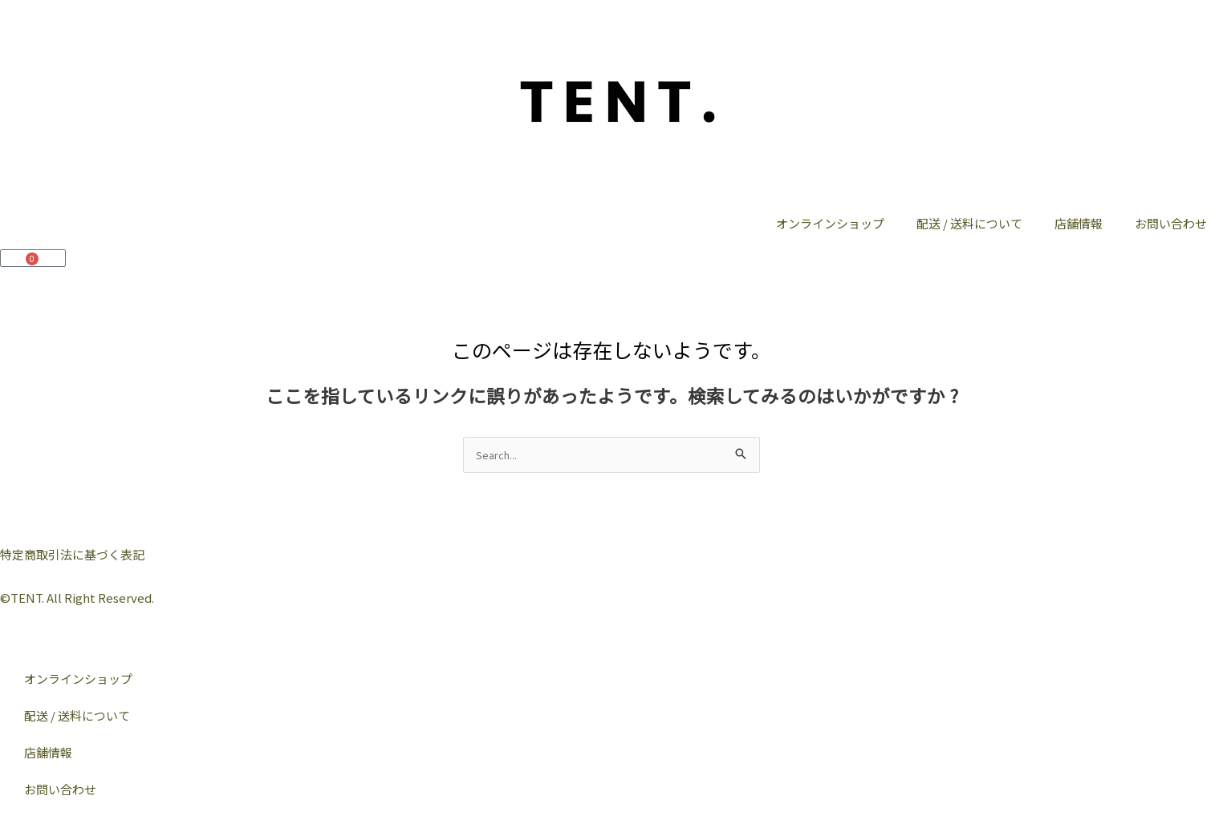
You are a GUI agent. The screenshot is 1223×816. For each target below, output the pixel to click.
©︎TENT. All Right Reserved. (77, 597)
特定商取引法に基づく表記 (72, 554)
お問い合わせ (1171, 223)
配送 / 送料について (969, 223)
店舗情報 (1078, 223)
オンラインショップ (830, 223)
